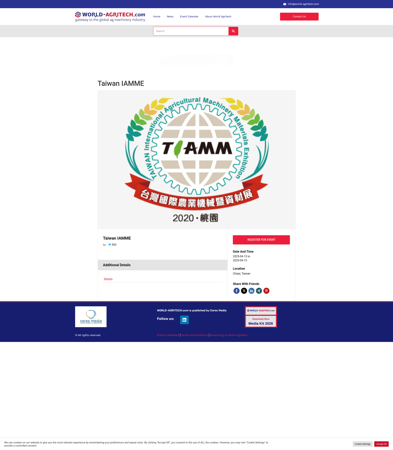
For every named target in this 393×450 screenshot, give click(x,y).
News (170, 16)
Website (108, 278)
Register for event (261, 239)
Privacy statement (168, 335)
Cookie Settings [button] (363, 444)
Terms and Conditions (194, 335)
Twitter (244, 291)
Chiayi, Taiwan (241, 273)
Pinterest (266, 291)
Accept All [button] (381, 444)
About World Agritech (218, 16)
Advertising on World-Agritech (228, 335)
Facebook (237, 291)
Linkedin (251, 291)
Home (156, 16)
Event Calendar (189, 16)
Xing (259, 291)
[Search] (233, 31)
